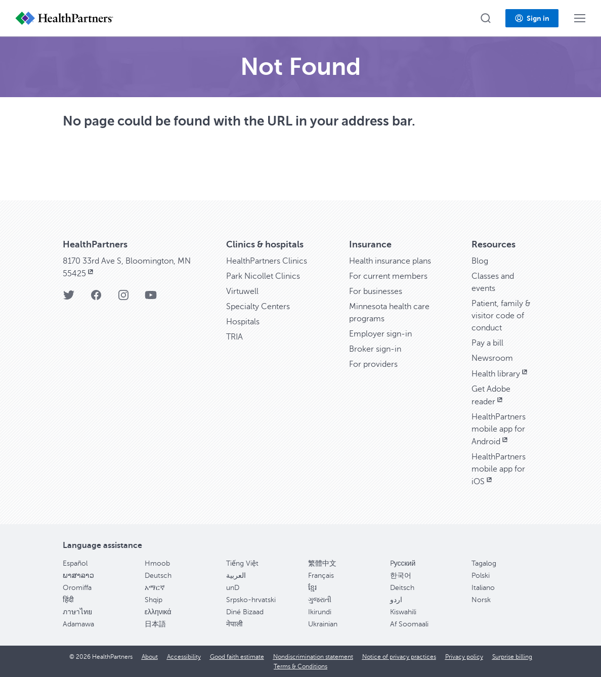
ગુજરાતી (319, 600)
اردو (396, 600)
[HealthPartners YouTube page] (151, 298)
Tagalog (483, 563)
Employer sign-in (380, 333)
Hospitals (243, 321)
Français (321, 575)
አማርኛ (155, 587)
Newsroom (492, 358)
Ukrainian (322, 624)
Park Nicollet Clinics (263, 276)
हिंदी (68, 600)
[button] (486, 18)
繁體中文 (322, 563)
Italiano (483, 587)
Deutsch (158, 575)
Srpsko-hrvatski (251, 600)
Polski (480, 575)
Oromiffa (77, 587)
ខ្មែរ (312, 587)
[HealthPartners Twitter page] (69, 298)
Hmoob (157, 563)
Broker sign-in (375, 349)
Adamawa (78, 624)
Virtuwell (242, 291)
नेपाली (234, 624)
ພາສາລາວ (78, 575)
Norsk (481, 600)
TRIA (234, 337)
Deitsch (402, 587)
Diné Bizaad (245, 612)
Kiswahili (403, 612)
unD (232, 587)
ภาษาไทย (77, 612)
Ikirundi (319, 612)
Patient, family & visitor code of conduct (501, 315)
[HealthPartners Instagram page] (123, 298)
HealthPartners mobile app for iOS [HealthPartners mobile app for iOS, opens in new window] (498, 469)
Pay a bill (487, 343)
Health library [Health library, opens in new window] (500, 373)
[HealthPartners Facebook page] (96, 298)
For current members (388, 276)
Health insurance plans (390, 261)
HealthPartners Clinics (266, 261)
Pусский (403, 563)
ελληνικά (158, 612)
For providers (373, 364)
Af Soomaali (409, 624)
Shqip (153, 600)
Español (75, 563)
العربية (236, 575)
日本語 (155, 624)
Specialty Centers (258, 306)
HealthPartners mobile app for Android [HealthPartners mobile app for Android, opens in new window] (498, 429)
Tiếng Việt (242, 563)
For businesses (375, 291)
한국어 (400, 575)
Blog (479, 261)
